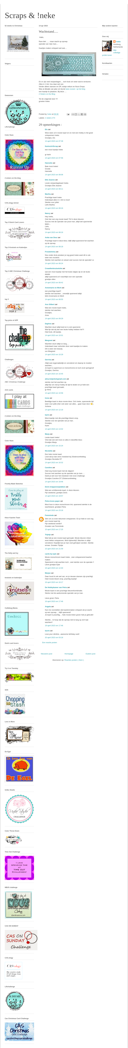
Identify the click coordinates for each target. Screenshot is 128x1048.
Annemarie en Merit (53, 288)
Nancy (48, 213)
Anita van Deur (51, 237)
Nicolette (49, 451)
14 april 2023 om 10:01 (54, 335)
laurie (47, 631)
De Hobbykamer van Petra (56, 587)
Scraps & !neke (30, 15)
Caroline (49, 468)
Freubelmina (50, 252)
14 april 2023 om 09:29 (54, 318)
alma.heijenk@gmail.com (56, 379)
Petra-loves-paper (52, 501)
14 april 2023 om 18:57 (54, 496)
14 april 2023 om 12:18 (54, 410)
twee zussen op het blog (76, 89)
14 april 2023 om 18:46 (54, 482)
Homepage (69, 654)
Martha (48, 194)
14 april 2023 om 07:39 (54, 141)
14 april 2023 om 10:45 (54, 374)
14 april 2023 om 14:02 (54, 429)
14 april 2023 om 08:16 (54, 208)
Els (46, 129)
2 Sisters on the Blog (47, 94)
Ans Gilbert (50, 304)
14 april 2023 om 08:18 (54, 247)
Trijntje (48, 535)
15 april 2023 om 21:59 (54, 549)
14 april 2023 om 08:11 (54, 189)
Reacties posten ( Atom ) (74, 660)
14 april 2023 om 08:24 (54, 263)
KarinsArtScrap (51, 146)
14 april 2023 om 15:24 (54, 446)
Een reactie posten (49, 642)
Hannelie (49, 163)
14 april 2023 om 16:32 (54, 462)
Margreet (49, 340)
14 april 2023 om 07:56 (54, 158)
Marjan (48, 573)
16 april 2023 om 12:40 (54, 568)
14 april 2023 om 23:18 (54, 510)
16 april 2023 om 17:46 (54, 601)
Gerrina (48, 360)
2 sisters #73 (50, 118)
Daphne (48, 324)
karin (47, 415)
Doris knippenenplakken (55, 487)
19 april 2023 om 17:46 (54, 626)
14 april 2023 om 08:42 (54, 283)
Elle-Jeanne (50, 180)
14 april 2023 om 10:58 (54, 393)
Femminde (49, 515)
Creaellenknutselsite (54, 268)
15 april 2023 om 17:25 (54, 529)
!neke (118, 42)
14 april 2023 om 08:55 (54, 299)
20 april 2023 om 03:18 (54, 637)
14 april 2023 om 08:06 (54, 175)
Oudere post (90, 654)
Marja (47, 434)
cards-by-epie (51, 554)
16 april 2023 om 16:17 (54, 582)
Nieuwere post (46, 654)
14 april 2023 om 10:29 (54, 354)
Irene (47, 398)
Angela (48, 607)
